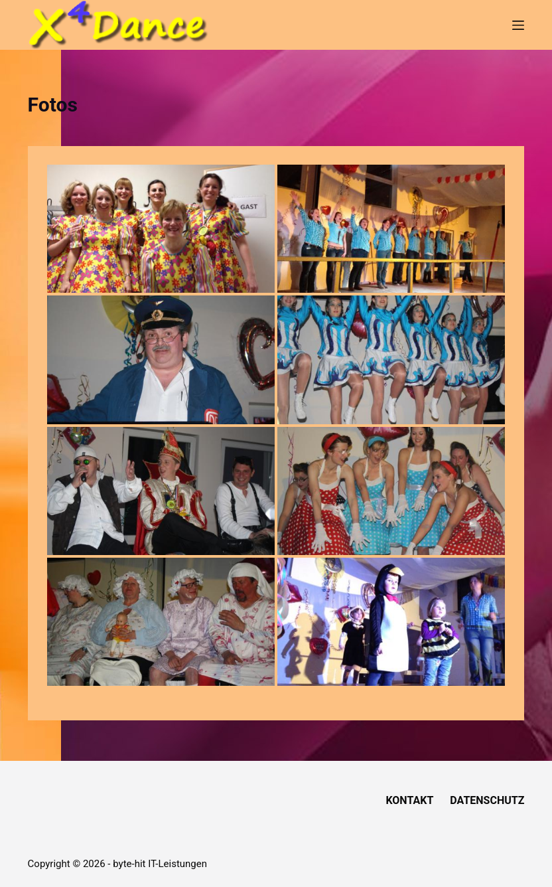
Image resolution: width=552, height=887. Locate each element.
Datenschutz (487, 800)
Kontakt (409, 800)
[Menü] (518, 25)
